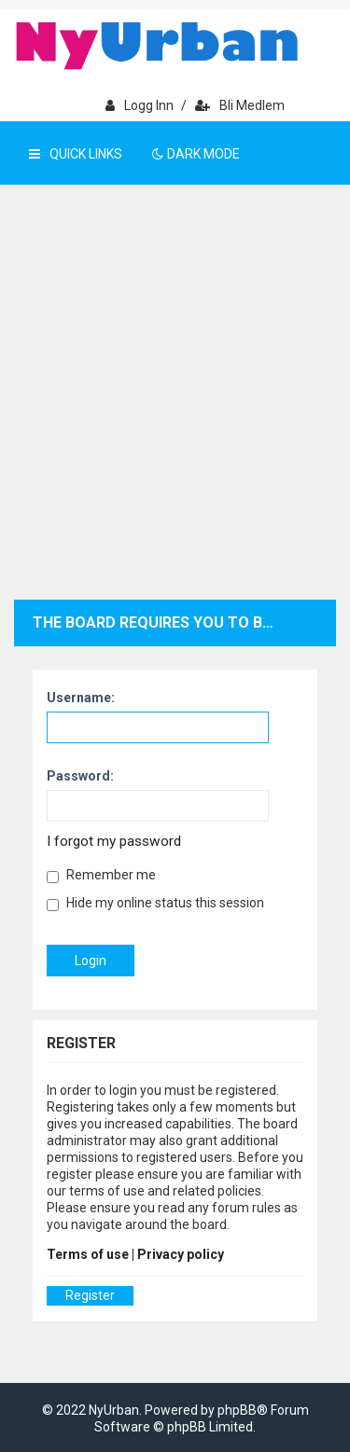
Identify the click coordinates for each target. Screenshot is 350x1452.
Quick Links (75, 153)
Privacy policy (180, 1254)
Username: (81, 697)
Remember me (101, 875)
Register (90, 1295)
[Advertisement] (175, 415)
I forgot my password (114, 841)
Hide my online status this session (155, 903)
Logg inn (139, 105)
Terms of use (88, 1254)
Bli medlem (240, 105)
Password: (80, 775)
